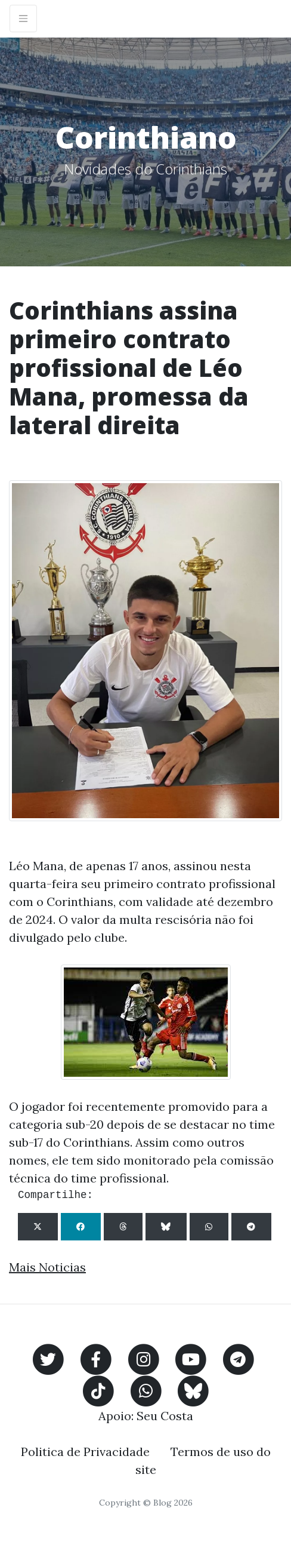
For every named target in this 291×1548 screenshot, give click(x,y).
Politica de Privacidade (85, 1451)
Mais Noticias (47, 1267)
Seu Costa (165, 1415)
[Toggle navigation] (23, 18)
